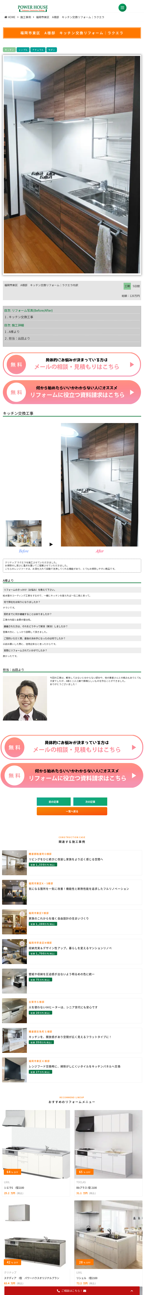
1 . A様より (12, 331)
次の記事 (90, 801)
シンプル (23, 49)
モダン (51, 49)
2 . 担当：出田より (17, 338)
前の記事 (54, 801)
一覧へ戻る (72, 811)
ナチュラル (38, 49)
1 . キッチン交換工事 (19, 317)
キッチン (9, 49)
